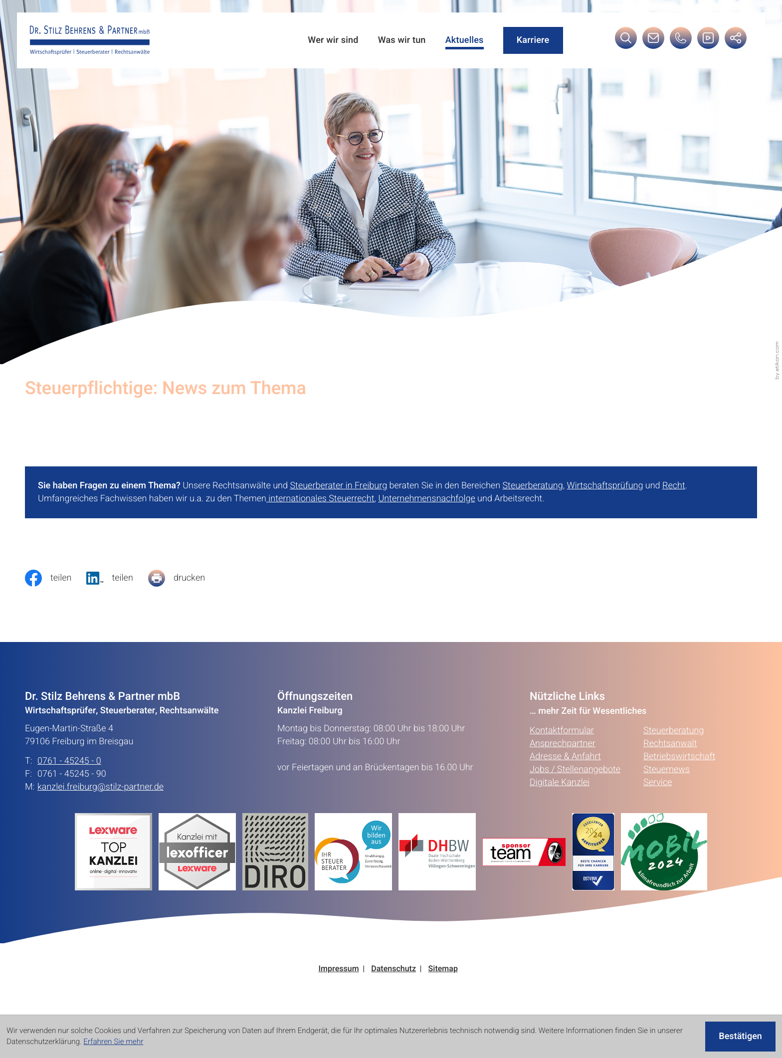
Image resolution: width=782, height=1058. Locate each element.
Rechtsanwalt (670, 743)
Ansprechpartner (562, 743)
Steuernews (666, 769)
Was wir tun (402, 40)
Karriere (533, 40)
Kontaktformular (562, 730)
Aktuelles (464, 40)
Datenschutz (393, 969)
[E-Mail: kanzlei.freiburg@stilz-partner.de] (653, 40)
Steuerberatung (532, 485)
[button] (680, 40)
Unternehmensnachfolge (426, 498)
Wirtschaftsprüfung (605, 485)
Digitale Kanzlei (559, 782)
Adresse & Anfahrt (565, 756)
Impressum (339, 969)
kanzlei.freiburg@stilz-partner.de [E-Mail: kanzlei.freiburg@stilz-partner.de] (100, 787)
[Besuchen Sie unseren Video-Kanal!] (708, 40)
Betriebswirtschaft (679, 756)
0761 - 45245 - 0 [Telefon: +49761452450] (69, 761)
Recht (673, 485)
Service (657, 782)
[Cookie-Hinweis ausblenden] (740, 1037)
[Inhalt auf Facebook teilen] (55, 578)
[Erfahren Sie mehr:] (278, 851)
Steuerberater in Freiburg (338, 485)
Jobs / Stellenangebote (575, 769)
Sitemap (443, 969)
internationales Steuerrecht (320, 498)
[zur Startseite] (90, 40)
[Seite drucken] (184, 578)
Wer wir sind (333, 40)
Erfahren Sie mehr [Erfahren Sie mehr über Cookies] (113, 1042)
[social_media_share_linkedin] (117, 578)
